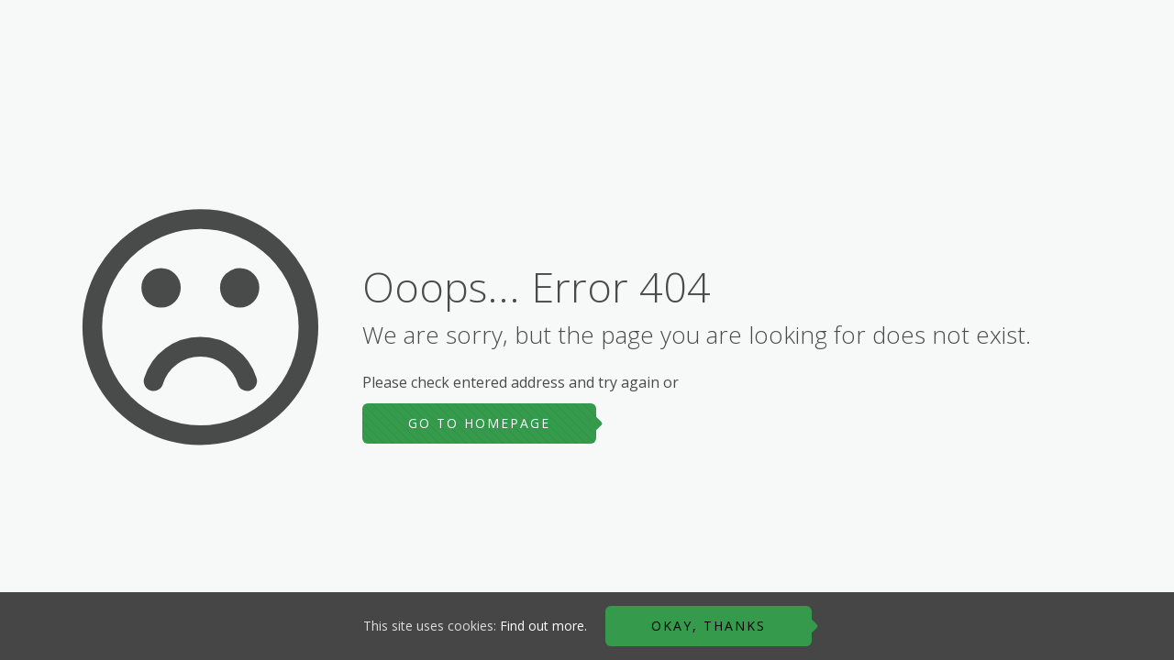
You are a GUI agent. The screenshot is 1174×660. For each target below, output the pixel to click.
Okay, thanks (708, 625)
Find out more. (543, 625)
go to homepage (479, 423)
